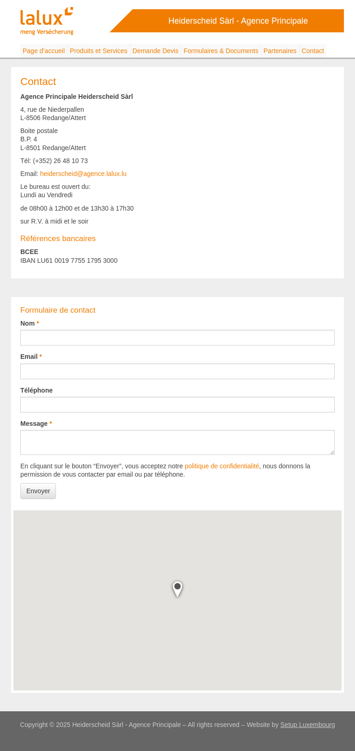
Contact (313, 51)
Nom (27, 323)
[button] (177, 589)
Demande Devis (156, 51)
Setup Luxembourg (308, 724)
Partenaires (280, 51)
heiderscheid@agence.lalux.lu (83, 173)
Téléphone (36, 390)
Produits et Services (99, 51)
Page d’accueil (44, 51)
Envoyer (38, 491)
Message (34, 423)
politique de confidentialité (222, 466)
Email (28, 356)
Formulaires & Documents (221, 51)
